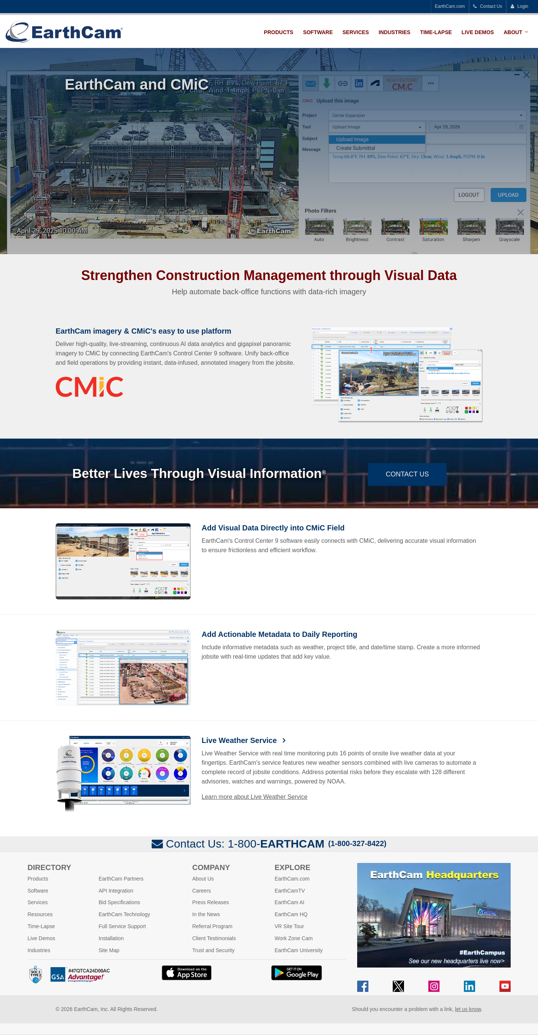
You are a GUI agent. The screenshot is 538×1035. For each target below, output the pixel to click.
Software (317, 32)
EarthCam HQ (291, 914)
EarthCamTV (290, 891)
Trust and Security (213, 950)
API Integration (116, 891)
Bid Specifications (119, 902)
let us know (468, 1009)
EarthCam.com (450, 6)
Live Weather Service (240, 740)
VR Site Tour (289, 926)
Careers (201, 891)
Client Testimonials (214, 938)
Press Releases (210, 902)
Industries (394, 32)
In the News (206, 914)
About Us (203, 879)
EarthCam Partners (121, 879)
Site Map (109, 950)
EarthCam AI (289, 902)
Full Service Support (122, 926)
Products (279, 32)
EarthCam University (299, 950)
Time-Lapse (436, 32)
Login (519, 6)
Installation (111, 938)
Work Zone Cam (294, 938)
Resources (40, 914)
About (513, 32)
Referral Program (212, 926)
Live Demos (478, 32)
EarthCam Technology (124, 914)
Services (356, 32)
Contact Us (487, 6)
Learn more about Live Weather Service (255, 797)
